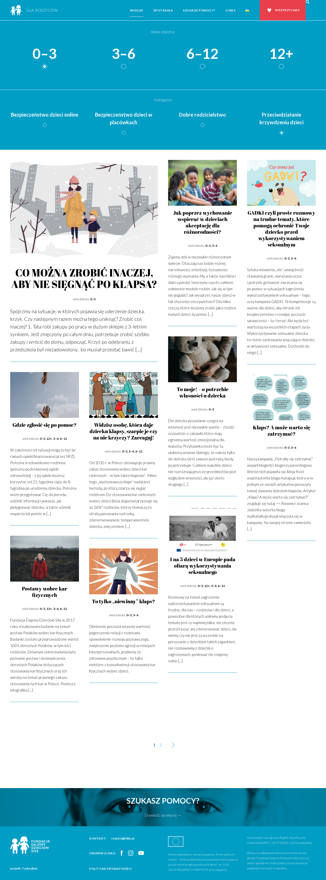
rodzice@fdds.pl (122, 838)
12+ (281, 54)
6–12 (202, 54)
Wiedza (136, 10)
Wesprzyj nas (287, 10)
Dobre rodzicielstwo (202, 115)
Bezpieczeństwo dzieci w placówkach (123, 118)
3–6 (123, 54)
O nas (230, 10)
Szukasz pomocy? (199, 10)
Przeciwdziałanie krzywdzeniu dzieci (282, 118)
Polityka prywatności (110, 869)
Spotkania (163, 10)
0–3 (45, 54)
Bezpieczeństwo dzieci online (44, 115)
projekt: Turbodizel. (24, 868)
